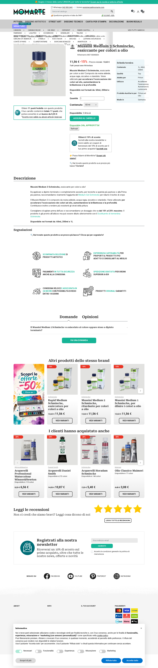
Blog (16, 616)
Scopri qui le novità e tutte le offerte (106, 2)
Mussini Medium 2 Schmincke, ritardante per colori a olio (95, 405)
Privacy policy (54, 621)
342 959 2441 (67, 7)
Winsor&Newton (21, 36)
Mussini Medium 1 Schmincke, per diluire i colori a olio (128, 403)
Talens (80, 33)
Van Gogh (90, 36)
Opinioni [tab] (90, 317)
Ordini (84, 611)
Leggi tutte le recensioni (118, 520)
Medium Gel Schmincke (89, 195)
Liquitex (32, 33)
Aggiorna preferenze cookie (27, 619)
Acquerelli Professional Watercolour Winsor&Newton (25, 475)
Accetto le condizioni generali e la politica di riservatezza (111, 552)
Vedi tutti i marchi (136, 30)
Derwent (66, 30)
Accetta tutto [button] (132, 660)
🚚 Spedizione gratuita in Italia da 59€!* (66, 15)
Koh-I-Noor (57, 39)
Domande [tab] (69, 317)
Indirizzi (85, 616)
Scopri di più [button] (26, 660)
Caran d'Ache (34, 30)
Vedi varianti (62, 420)
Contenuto (76, 104)
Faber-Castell (83, 30)
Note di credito (88, 613)
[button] (141, 628)
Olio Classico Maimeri (129, 470)
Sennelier (65, 33)
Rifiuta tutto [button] (111, 660)
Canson (17, 30)
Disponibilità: (76, 113)
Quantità (74, 98)
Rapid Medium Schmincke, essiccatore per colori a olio (58, 405)
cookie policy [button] (102, 635)
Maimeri (57, 36)
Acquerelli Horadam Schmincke (95, 472)
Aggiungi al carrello (84, 118)
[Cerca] (82, 11)
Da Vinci (51, 30)
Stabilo (41, 39)
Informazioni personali (92, 608)
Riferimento (82, 55)
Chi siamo (18, 608)
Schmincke (48, 33)
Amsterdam (73, 36)
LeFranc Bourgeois (92, 39)
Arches (72, 39)
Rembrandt (41, 36)
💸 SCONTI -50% (107, 15)
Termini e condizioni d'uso (59, 613)
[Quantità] (92, 98)
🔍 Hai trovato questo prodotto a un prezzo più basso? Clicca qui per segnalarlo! (67, 235)
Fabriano (18, 33)
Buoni (83, 619)
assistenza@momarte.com (93, 7)
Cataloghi (18, 611)
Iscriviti (102, 546)
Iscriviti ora (101, 149)
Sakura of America (22, 39)
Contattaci (19, 613)
